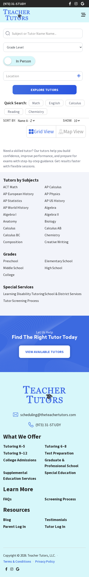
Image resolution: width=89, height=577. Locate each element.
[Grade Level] (43, 47)
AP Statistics (12, 200)
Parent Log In (14, 526)
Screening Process (60, 499)
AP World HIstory (15, 207)
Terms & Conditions (17, 561)
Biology (50, 221)
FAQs (7, 499)
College (9, 275)
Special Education (60, 472)
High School (53, 268)
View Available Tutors (44, 352)
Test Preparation (59, 453)
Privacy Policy (45, 561)
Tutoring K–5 (14, 446)
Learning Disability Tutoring (23, 294)
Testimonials (56, 519)
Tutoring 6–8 (56, 446)
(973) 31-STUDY (14, 4)
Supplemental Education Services (19, 475)
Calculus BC (11, 235)
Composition (12, 242)
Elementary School (59, 261)
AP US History (55, 200)
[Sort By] (26, 120)
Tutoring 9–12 (15, 453)
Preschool (10, 261)
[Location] (43, 76)
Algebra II (52, 214)
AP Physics (52, 194)
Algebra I (9, 214)
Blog (7, 519)
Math (36, 103)
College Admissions (19, 459)
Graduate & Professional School (61, 462)
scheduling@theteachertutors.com (48, 414)
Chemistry (36, 111)
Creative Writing (57, 242)
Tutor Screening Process (21, 300)
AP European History (18, 194)
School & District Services (63, 294)
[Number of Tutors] (76, 120)
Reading (14, 111)
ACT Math (10, 187)
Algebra (50, 207)
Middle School (13, 268)
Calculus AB (53, 228)
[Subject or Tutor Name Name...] (43, 33)
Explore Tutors (44, 90)
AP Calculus (53, 187)
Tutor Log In (55, 526)
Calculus (75, 103)
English (54, 103)
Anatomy (10, 221)
